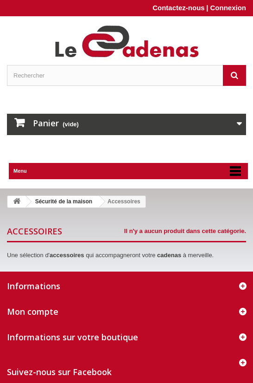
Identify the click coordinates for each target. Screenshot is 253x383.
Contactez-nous (178, 8)
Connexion (228, 8)
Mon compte (32, 311)
